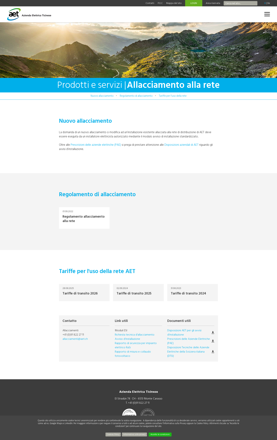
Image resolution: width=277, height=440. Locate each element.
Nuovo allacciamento (102, 96)
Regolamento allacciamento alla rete (84, 218)
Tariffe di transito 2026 (84, 292)
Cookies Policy (113, 434)
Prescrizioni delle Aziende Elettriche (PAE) (188, 341)
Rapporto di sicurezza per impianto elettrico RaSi (136, 345)
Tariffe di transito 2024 (192, 292)
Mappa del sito (174, 3)
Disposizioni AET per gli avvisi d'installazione (184, 332)
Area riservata (213, 3)
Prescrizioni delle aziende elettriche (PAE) (96, 144)
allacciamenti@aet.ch (75, 339)
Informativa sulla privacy (134, 434)
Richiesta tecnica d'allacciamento (134, 335)
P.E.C (160, 3)
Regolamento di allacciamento (136, 96)
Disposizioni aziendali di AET (181, 144)
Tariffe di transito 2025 (138, 292)
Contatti (150, 3)
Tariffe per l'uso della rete (173, 96)
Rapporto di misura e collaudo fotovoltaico (133, 354)
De (268, 3)
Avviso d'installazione (127, 339)
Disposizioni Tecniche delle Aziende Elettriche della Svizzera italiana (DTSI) (188, 351)
